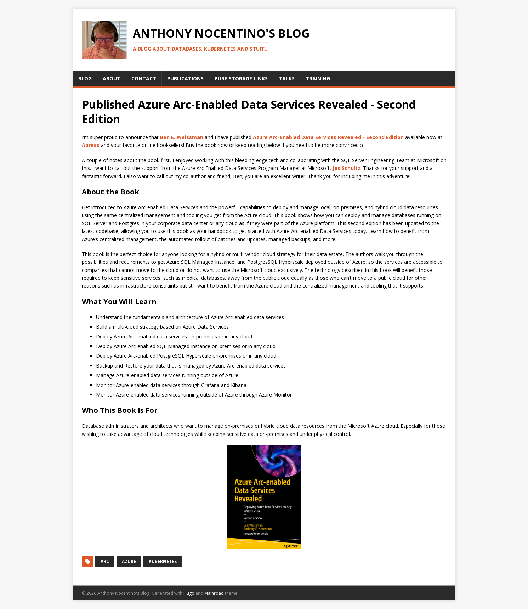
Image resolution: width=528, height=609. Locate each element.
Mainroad (214, 593)
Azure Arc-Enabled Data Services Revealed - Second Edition (328, 137)
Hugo (188, 593)
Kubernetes (163, 561)
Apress (91, 145)
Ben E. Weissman (181, 137)
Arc (105, 561)
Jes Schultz (346, 168)
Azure (129, 561)
